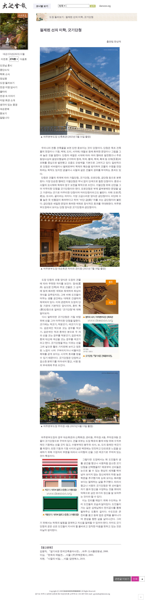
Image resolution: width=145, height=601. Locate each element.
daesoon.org (104, 6)
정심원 (3, 78)
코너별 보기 (42, 6)
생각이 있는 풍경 (8, 104)
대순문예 (4, 109)
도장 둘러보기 (7, 83)
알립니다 (4, 117)
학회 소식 (5, 74)
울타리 (3, 91)
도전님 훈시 (6, 65)
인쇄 (135, 579)
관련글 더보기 (122, 579)
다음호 (23, 59)
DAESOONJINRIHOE (72, 591)
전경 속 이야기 (7, 96)
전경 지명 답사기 (8, 87)
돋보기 (3, 113)
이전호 (4, 59)
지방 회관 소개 (7, 100)
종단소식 (4, 70)
